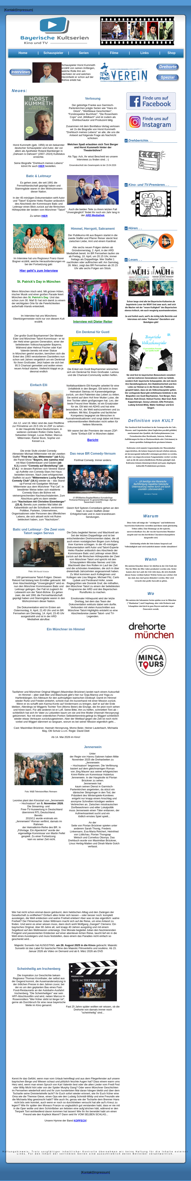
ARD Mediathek (94, 215)
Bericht (92, 440)
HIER (41, 166)
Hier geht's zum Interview (39, 271)
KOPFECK (80, 1121)
